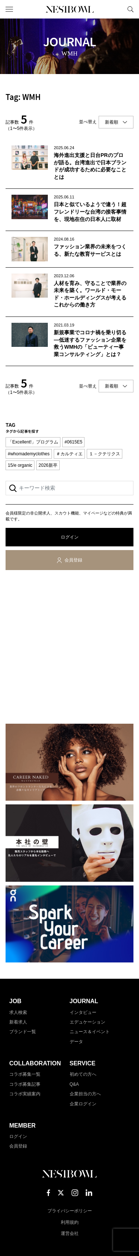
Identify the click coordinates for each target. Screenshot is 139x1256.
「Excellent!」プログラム (33, 442)
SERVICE (83, 1063)
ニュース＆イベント (90, 1031)
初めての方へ (83, 1074)
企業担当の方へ (85, 1093)
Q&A (74, 1084)
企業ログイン (83, 1103)
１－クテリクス (104, 453)
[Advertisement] (69, 648)
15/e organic (20, 465)
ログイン (70, 537)
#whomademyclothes (29, 453)
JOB (15, 1001)
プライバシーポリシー (69, 1210)
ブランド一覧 (22, 1031)
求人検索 (18, 1012)
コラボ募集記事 (24, 1084)
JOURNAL (84, 1001)
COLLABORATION (35, 1063)
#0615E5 (73, 442)
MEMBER (22, 1125)
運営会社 (70, 1233)
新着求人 (18, 1022)
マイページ (117, 9)
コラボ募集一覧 (24, 1074)
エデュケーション (87, 1022)
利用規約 (70, 1222)
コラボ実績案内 (24, 1093)
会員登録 (73, 560)
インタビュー (83, 1012)
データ (76, 1041)
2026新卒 (48, 465)
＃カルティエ (69, 453)
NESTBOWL (70, 9)
